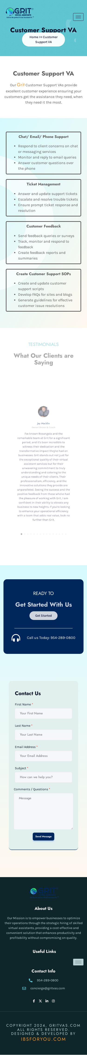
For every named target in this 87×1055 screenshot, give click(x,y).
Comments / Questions (37, 778)
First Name (33, 732)
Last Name (33, 744)
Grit (21, 85)
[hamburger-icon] (78, 17)
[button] (43, 39)
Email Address (34, 755)
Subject (31, 767)
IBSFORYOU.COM (43, 1039)
